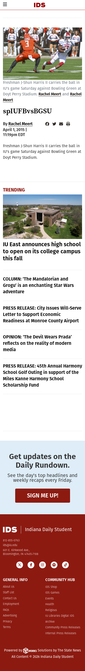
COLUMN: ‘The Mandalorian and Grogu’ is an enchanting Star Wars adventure (38, 285)
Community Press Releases (62, 627)
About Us (8, 586)
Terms (7, 627)
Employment (11, 604)
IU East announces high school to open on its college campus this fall (42, 251)
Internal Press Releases (60, 633)
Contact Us (10, 598)
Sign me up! (42, 495)
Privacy (7, 621)
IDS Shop (51, 587)
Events (49, 598)
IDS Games (52, 592)
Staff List (8, 592)
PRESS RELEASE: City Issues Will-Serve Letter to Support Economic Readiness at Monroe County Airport (42, 314)
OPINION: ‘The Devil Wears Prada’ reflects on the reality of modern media (37, 343)
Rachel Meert (50, 94)
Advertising (10, 615)
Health (49, 604)
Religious (51, 610)
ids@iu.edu (10, 545)
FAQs (6, 610)
